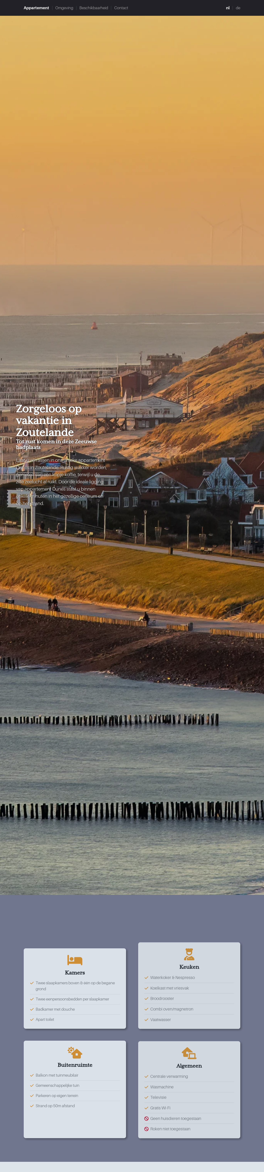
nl (227, 8)
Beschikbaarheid (102, 8)
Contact (132, 8)
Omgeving (69, 8)
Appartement (38, 8)
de (237, 8)
